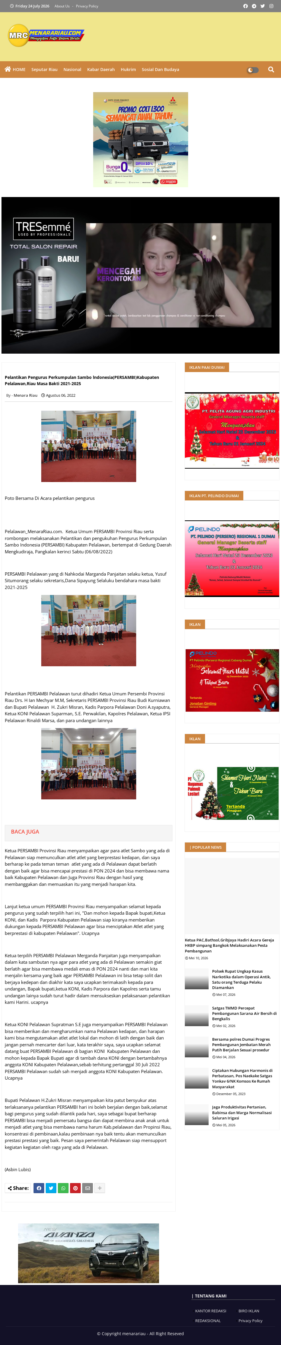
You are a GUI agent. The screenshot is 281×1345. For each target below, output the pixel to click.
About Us (63, 6)
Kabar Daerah (101, 69)
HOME (19, 69)
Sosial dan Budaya (160, 69)
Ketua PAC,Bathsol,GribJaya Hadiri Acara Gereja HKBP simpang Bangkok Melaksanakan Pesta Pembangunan (229, 945)
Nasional (72, 69)
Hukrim (128, 69)
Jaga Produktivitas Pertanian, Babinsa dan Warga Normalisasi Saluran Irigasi (242, 1112)
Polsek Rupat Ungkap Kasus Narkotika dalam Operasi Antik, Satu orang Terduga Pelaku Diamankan (241, 979)
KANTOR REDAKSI (210, 1310)
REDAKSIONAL (208, 1320)
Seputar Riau (44, 69)
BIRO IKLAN (249, 1310)
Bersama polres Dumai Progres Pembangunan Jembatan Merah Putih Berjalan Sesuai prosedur (241, 1045)
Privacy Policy (87, 6)
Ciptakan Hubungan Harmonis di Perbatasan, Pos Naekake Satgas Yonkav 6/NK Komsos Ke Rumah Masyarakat (242, 1078)
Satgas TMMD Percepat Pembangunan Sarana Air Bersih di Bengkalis (244, 1013)
